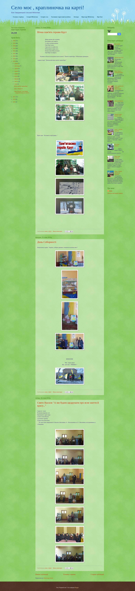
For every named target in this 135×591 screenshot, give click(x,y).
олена (110, 191)
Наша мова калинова (117, 157)
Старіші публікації (97, 574)
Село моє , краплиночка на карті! (47, 7)
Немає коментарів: (58, 231)
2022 (14, 51)
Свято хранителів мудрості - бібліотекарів (119, 87)
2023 (14, 48)
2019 (14, 58)
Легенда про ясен (119, 57)
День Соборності (46, 242)
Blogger (77, 587)
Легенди (76, 17)
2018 (14, 61)
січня (15, 84)
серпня (16, 68)
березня (16, 79)
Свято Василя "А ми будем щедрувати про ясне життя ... (22, 92)
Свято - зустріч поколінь (118, 130)
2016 (14, 99)
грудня (16, 63)
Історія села (44, 17)
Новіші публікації (41, 574)
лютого (16, 81)
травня (16, 73)
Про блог (100, 17)
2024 (14, 45)
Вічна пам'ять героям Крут (52, 32)
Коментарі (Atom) (48, 578)
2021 (14, 53)
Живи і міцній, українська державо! (118, 173)
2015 (14, 102)
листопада (17, 66)
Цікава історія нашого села (118, 115)
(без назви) (117, 44)
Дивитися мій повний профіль (115, 193)
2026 (14, 40)
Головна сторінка (18, 17)
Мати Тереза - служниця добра (119, 71)
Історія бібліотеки (32, 17)
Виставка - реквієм (117, 145)
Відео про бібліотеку (88, 17)
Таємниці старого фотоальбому (61, 17)
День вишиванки (119, 101)
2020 (14, 56)
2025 (14, 43)
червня (16, 71)
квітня (16, 76)
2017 (14, 96)
